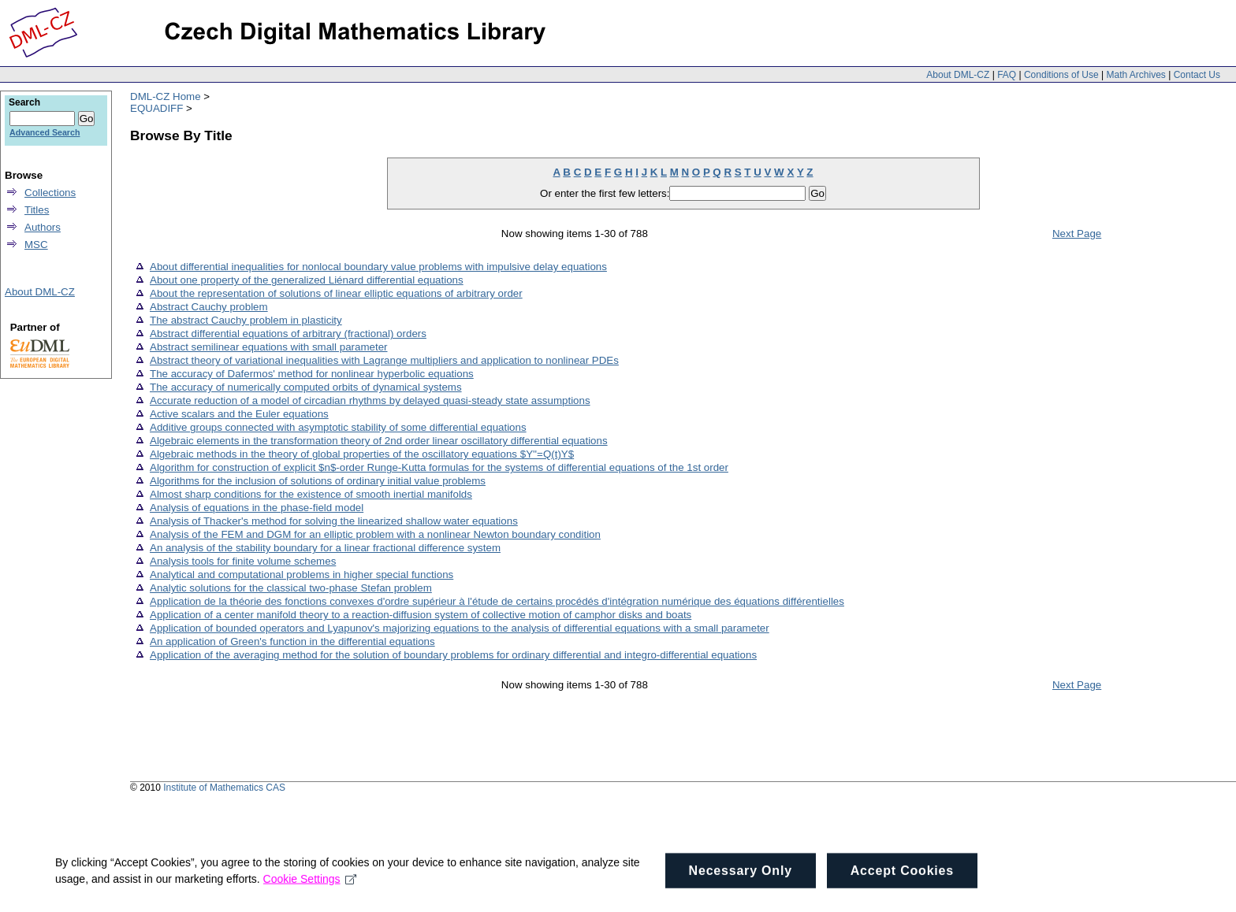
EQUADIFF (156, 108)
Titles (36, 210)
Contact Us (1197, 74)
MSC (36, 244)
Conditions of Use (1061, 74)
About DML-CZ (957, 74)
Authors (42, 227)
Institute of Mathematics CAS (224, 787)
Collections (50, 192)
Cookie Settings (310, 888)
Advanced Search (44, 132)
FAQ (1006, 74)
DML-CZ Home (165, 96)
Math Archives (1135, 74)
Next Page (1076, 233)
